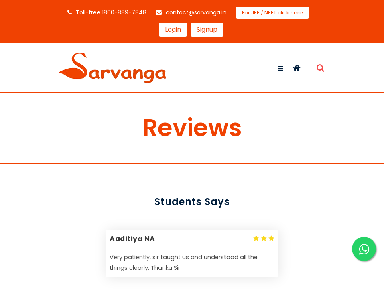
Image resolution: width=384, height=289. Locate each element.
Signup (207, 29)
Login (173, 29)
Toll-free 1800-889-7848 (106, 12)
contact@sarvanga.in (191, 12)
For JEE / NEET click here (272, 12)
